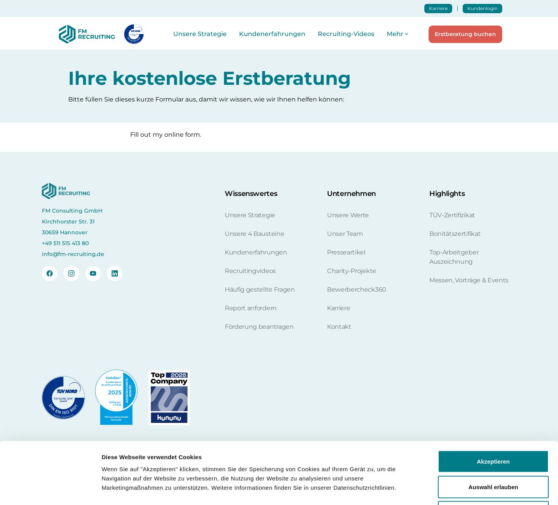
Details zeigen (412, 489)
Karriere (438, 8)
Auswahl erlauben (493, 429)
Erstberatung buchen (465, 34)
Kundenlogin (482, 8)
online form (182, 134)
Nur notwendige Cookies (493, 454)
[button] (398, 34)
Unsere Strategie (200, 34)
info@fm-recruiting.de (73, 254)
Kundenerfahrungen (272, 34)
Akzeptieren (493, 403)
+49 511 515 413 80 (65, 243)
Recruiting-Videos (346, 34)
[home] (85, 34)
